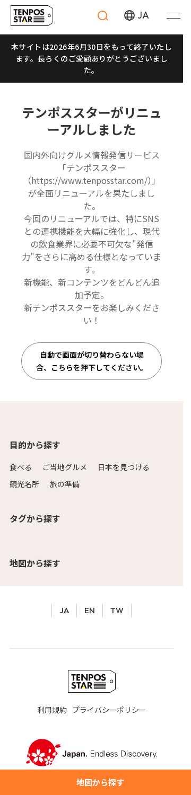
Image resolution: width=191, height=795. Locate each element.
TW (117, 610)
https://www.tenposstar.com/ (89, 180)
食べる (21, 467)
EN (89, 610)
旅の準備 (65, 484)
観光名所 (24, 484)
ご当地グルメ (64, 467)
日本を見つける (124, 467)
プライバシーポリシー (109, 709)
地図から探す (35, 562)
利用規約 (52, 709)
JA (64, 610)
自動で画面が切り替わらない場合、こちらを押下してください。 (91, 361)
